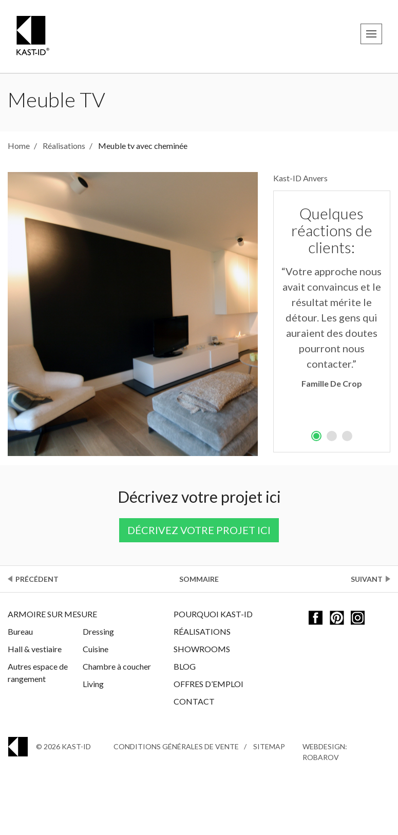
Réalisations (202, 631)
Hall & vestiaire (35, 649)
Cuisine (95, 649)
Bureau (20, 631)
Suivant (367, 579)
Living (93, 684)
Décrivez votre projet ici (199, 530)
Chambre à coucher (117, 666)
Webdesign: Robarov (324, 752)
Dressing (98, 631)
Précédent (37, 579)
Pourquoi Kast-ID (213, 614)
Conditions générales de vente (176, 746)
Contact (194, 701)
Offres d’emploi (208, 684)
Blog (185, 666)
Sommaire (199, 579)
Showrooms (202, 649)
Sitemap (269, 746)
